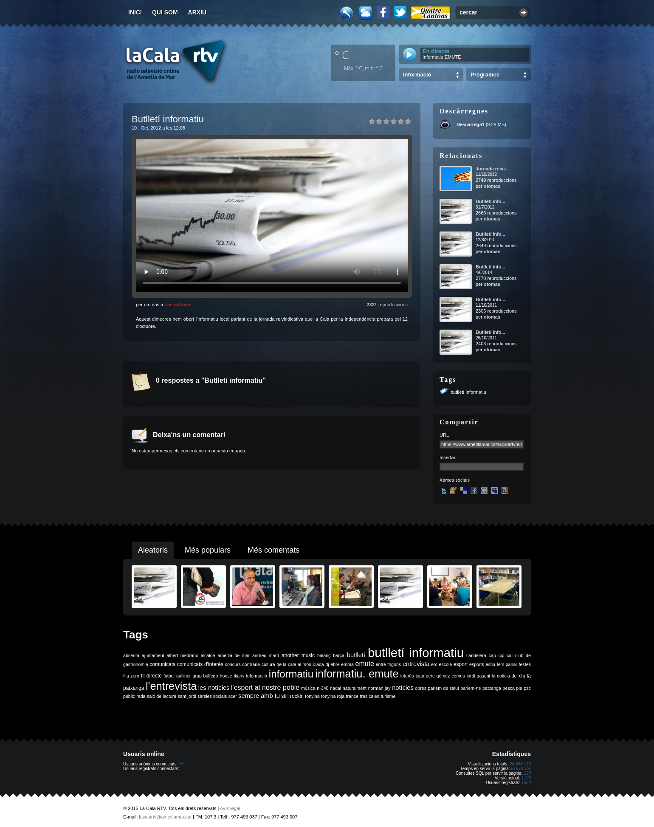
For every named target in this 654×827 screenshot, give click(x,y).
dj (327, 664)
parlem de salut (443, 688)
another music (298, 655)
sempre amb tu (259, 695)
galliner (183, 675)
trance (352, 696)
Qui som (165, 12)
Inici (135, 12)
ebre (334, 664)
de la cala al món (293, 664)
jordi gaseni (478, 675)
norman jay (379, 688)
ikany (239, 675)
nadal (335, 688)
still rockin (292, 696)
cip (502, 655)
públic (129, 696)
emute (364, 663)
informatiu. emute (356, 674)
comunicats (162, 664)
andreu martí (265, 655)
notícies (403, 687)
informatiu (291, 674)
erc (434, 664)
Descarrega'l (471, 124)
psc (527, 688)
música (308, 688)
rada (140, 696)
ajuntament (153, 655)
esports (476, 664)
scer (232, 696)
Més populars (208, 550)
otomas (492, 186)
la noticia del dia (508, 675)
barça (338, 655)
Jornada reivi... (492, 168)
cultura (268, 664)
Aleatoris (153, 550)
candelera (476, 655)
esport (461, 664)
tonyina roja (332, 696)
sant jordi (187, 696)
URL (444, 434)
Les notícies (178, 304)
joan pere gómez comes (440, 675)
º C (342, 55)
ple (519, 688)
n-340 (322, 688)
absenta (131, 655)
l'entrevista (171, 686)
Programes (485, 74)
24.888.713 (520, 764)
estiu (491, 664)
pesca (509, 688)
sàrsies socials (212, 696)
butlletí (356, 655)
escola (445, 664)
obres (420, 688)
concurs (233, 664)
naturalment (354, 688)
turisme (388, 696)
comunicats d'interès (200, 664)
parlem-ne (471, 688)
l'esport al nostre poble (265, 687)
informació (256, 675)
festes (525, 664)
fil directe (151, 676)
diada (318, 664)
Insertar (447, 457)
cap (492, 655)
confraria (251, 664)
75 (181, 764)
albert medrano (182, 655)
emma (347, 664)
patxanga (491, 688)
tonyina (312, 696)
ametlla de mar (233, 655)
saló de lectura (161, 696)
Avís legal (230, 808)
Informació (417, 74)
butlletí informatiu (468, 392)
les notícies (214, 687)
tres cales (369, 696)
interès (407, 675)
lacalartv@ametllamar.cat (165, 816)
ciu (510, 655)
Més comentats (273, 550)
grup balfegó (205, 675)
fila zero (131, 675)
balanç (323, 655)
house (226, 675)
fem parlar (507, 664)
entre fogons (388, 664)
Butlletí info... (490, 201)
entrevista (416, 663)
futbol (169, 675)
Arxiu (197, 12)
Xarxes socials (455, 480)
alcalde (208, 655)
